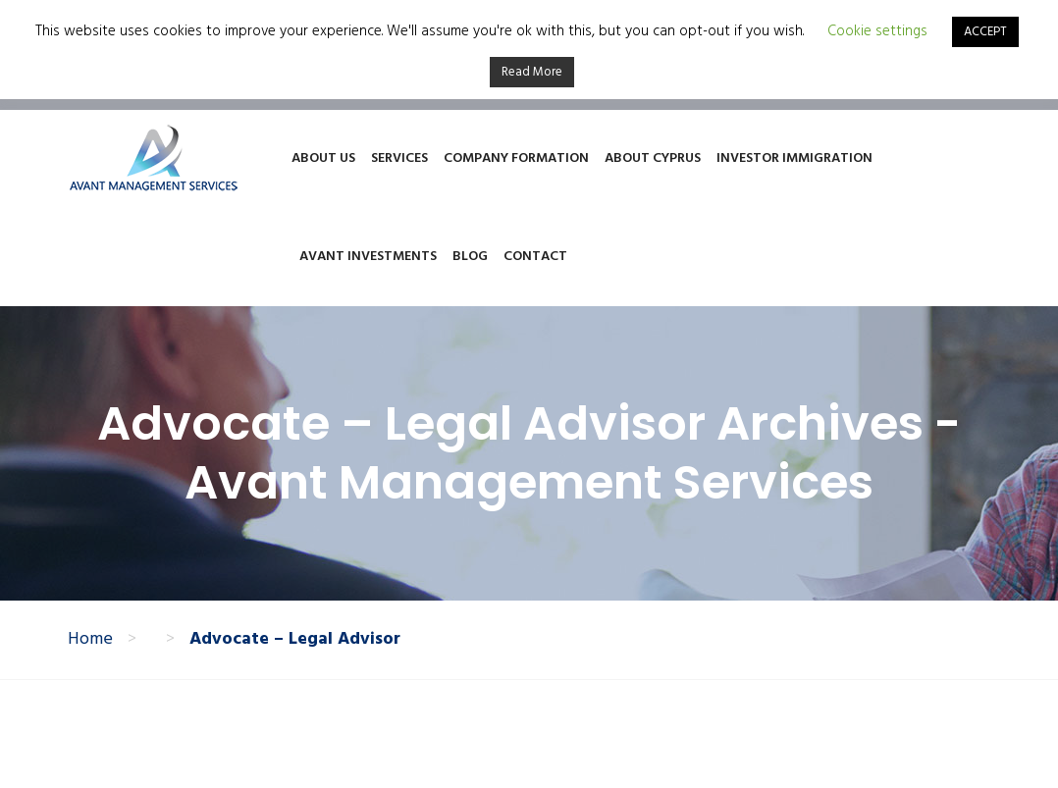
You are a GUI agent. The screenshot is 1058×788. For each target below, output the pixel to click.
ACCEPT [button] (985, 32)
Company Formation (516, 158)
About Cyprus (653, 158)
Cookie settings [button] (877, 32)
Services (399, 158)
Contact (535, 256)
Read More (532, 72)
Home (90, 640)
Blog (470, 256)
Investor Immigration (794, 158)
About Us (323, 158)
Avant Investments (368, 256)
